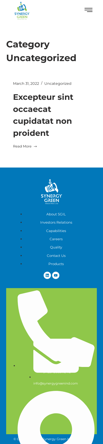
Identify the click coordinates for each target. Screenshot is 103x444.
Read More (25, 146)
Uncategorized (57, 83)
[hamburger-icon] (88, 10)
